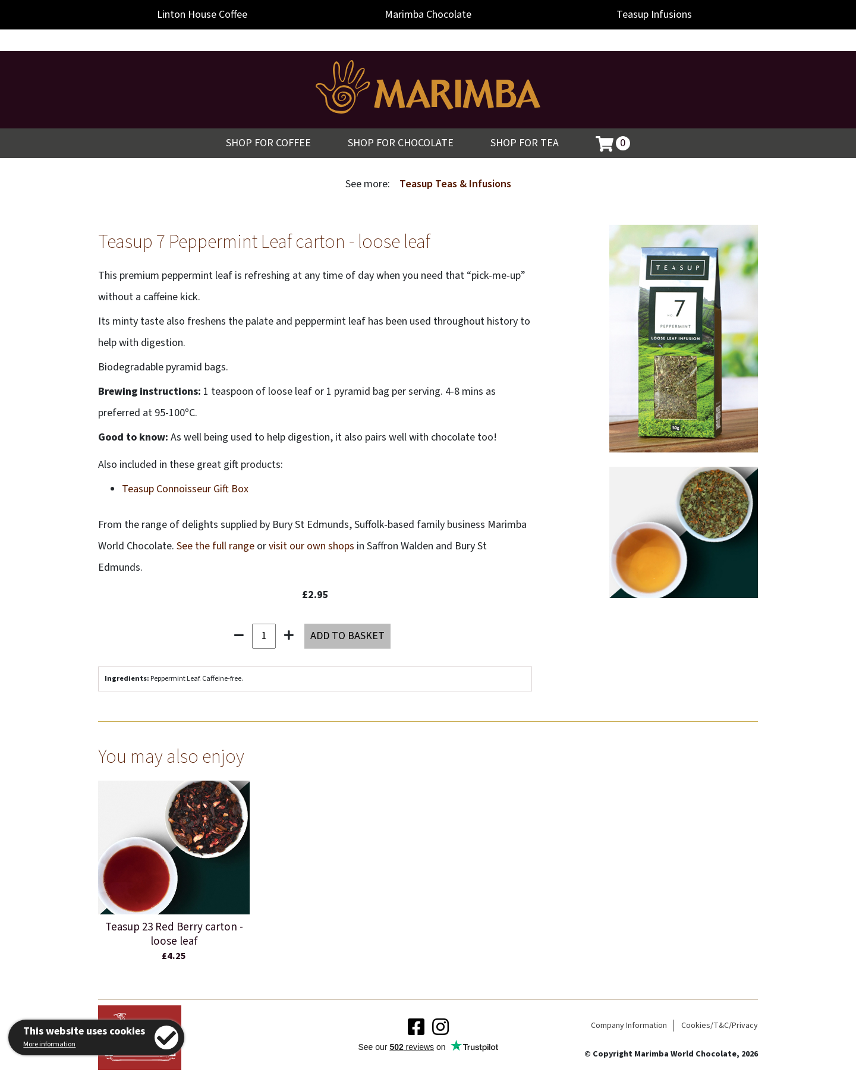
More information (49, 1044)
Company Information (629, 1026)
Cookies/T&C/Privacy (719, 1026)
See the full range (215, 546)
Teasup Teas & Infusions (455, 184)
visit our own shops (311, 546)
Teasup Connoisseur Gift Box (185, 489)
